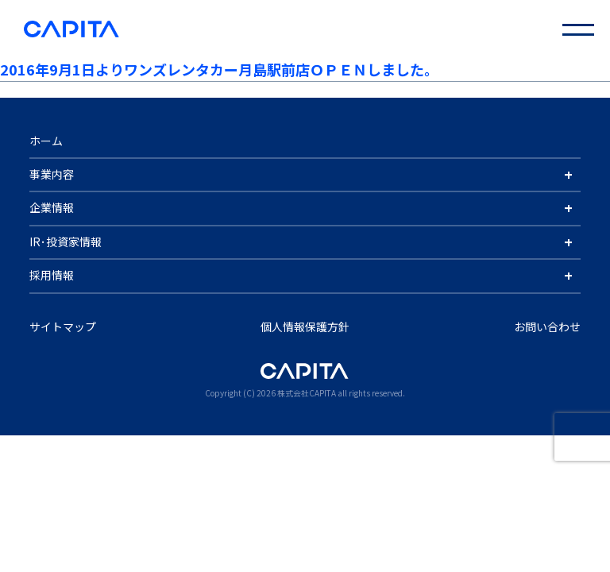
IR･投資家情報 (65, 241)
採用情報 (51, 275)
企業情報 (51, 207)
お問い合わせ (547, 326)
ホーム (46, 141)
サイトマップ (62, 326)
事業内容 (51, 174)
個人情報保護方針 (305, 326)
